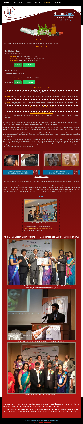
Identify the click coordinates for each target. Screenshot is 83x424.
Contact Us (58, 3)
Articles (38, 3)
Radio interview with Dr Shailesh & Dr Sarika (37, 226)
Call (17, 65)
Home (21, 3)
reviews (23, 143)
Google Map (57, 92)
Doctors (29, 3)
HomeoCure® (10, 3)
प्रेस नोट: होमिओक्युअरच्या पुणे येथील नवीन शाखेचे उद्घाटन (38, 228)
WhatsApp (29, 65)
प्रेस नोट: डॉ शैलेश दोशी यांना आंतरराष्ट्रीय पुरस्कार (35, 230)
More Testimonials (42, 177)
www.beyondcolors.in (45, 422)
